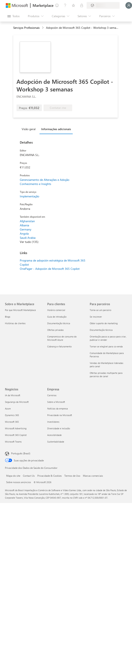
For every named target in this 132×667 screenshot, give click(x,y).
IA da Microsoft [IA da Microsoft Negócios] (12, 395)
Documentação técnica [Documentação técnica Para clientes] (58, 323)
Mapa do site (13, 475)
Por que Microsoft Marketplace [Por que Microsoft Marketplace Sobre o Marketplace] (20, 310)
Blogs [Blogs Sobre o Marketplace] (7, 316)
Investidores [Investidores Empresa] (53, 421)
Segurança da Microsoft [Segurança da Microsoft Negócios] (17, 401)
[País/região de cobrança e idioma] (103, 5)
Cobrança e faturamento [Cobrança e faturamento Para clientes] (59, 346)
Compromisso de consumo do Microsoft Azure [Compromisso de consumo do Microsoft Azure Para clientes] (62, 338)
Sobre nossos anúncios (18, 482)
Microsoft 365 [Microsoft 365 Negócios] (12, 421)
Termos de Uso (72, 475)
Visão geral (28, 129)
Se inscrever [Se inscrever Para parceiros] (96, 316)
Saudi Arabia (27, 238)
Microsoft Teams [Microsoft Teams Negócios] (13, 441)
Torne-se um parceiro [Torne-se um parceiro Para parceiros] (100, 310)
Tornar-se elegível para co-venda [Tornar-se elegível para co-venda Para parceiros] (106, 346)
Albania (24, 225)
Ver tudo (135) (29, 242)
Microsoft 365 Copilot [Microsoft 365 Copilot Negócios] (16, 435)
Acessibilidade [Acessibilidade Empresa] (54, 435)
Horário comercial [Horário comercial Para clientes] (56, 310)
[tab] (29, 128)
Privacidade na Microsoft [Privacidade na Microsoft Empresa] (59, 415)
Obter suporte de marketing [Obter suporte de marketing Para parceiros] (104, 323)
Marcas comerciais (93, 475)
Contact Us (29, 475)
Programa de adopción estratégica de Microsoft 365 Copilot (52, 262)
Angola (24, 233)
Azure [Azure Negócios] (8, 408)
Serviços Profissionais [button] (26, 28)
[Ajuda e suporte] (65, 5)
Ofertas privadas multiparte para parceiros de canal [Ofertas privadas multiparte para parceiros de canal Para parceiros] (106, 374)
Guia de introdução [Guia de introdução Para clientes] (56, 316)
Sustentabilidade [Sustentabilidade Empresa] (55, 441)
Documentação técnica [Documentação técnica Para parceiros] (101, 329)
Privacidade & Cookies (49, 475)
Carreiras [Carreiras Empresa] (52, 395)
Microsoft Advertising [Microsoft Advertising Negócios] (15, 428)
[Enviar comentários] (57, 5)
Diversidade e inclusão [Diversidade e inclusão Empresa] (58, 428)
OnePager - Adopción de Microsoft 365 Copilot (50, 269)
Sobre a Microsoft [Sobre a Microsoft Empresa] (56, 401)
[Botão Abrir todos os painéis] (13, 16)
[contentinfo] (43, 27)
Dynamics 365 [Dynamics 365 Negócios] (12, 415)
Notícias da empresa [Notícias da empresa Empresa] (57, 408)
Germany (25, 229)
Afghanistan (27, 221)
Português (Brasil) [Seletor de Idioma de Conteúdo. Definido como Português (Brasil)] (20, 453)
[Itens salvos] (73, 5)
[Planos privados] (81, 5)
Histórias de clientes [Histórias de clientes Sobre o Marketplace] (15, 323)
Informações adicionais (56, 129)
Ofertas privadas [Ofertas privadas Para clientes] (55, 329)
